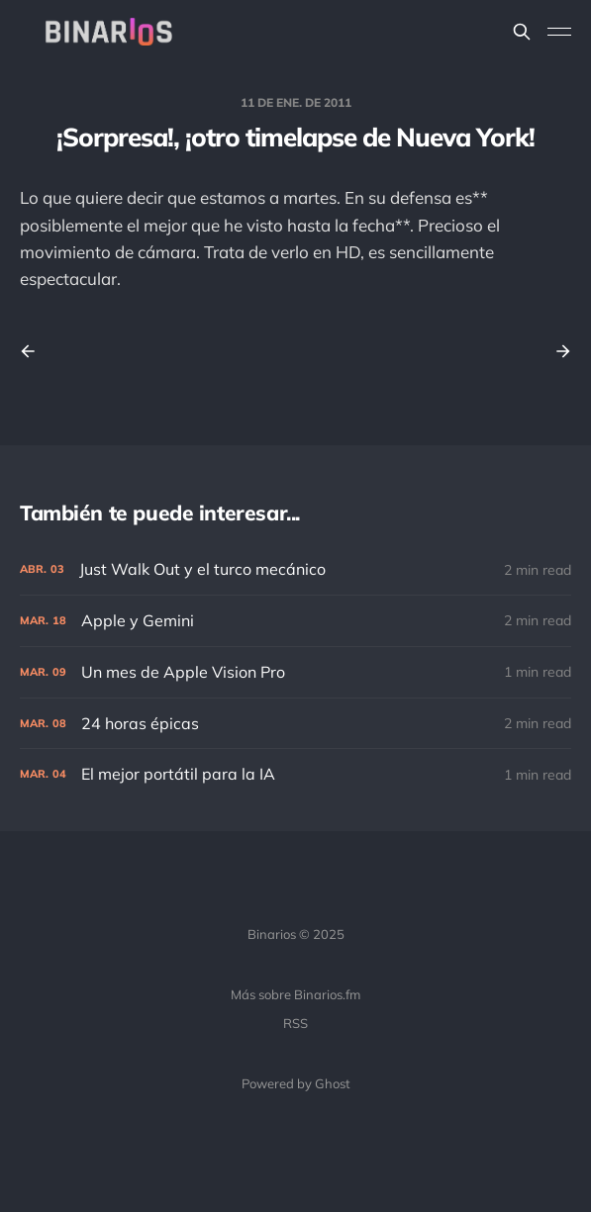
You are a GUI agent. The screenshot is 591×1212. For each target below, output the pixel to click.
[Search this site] (522, 32)
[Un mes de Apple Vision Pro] (295, 672)
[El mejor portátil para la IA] (295, 774)
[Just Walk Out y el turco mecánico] (295, 569)
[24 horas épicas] (295, 724)
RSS (295, 1023)
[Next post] (556, 351)
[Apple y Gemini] (295, 621)
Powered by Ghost (296, 1083)
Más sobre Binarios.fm (295, 994)
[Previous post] (34, 351)
